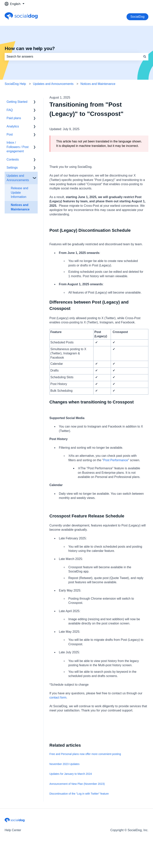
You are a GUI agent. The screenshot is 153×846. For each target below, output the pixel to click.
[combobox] (73, 56)
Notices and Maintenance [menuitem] (20, 207)
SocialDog (137, 16)
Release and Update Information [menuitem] (19, 192)
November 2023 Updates (64, 764)
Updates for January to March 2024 (70, 773)
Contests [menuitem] (13, 159)
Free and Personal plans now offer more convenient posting (85, 754)
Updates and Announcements (53, 83)
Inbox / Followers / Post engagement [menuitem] (18, 147)
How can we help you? (30, 48)
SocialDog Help (15, 83)
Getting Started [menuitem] (17, 101)
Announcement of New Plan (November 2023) (77, 783)
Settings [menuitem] (12, 167)
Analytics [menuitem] (13, 126)
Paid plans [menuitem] (14, 118)
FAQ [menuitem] (10, 110)
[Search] (144, 56)
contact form (57, 697)
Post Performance (115, 460)
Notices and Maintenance (98, 83)
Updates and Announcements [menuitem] (18, 178)
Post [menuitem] (10, 134)
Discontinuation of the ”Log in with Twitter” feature (79, 793)
